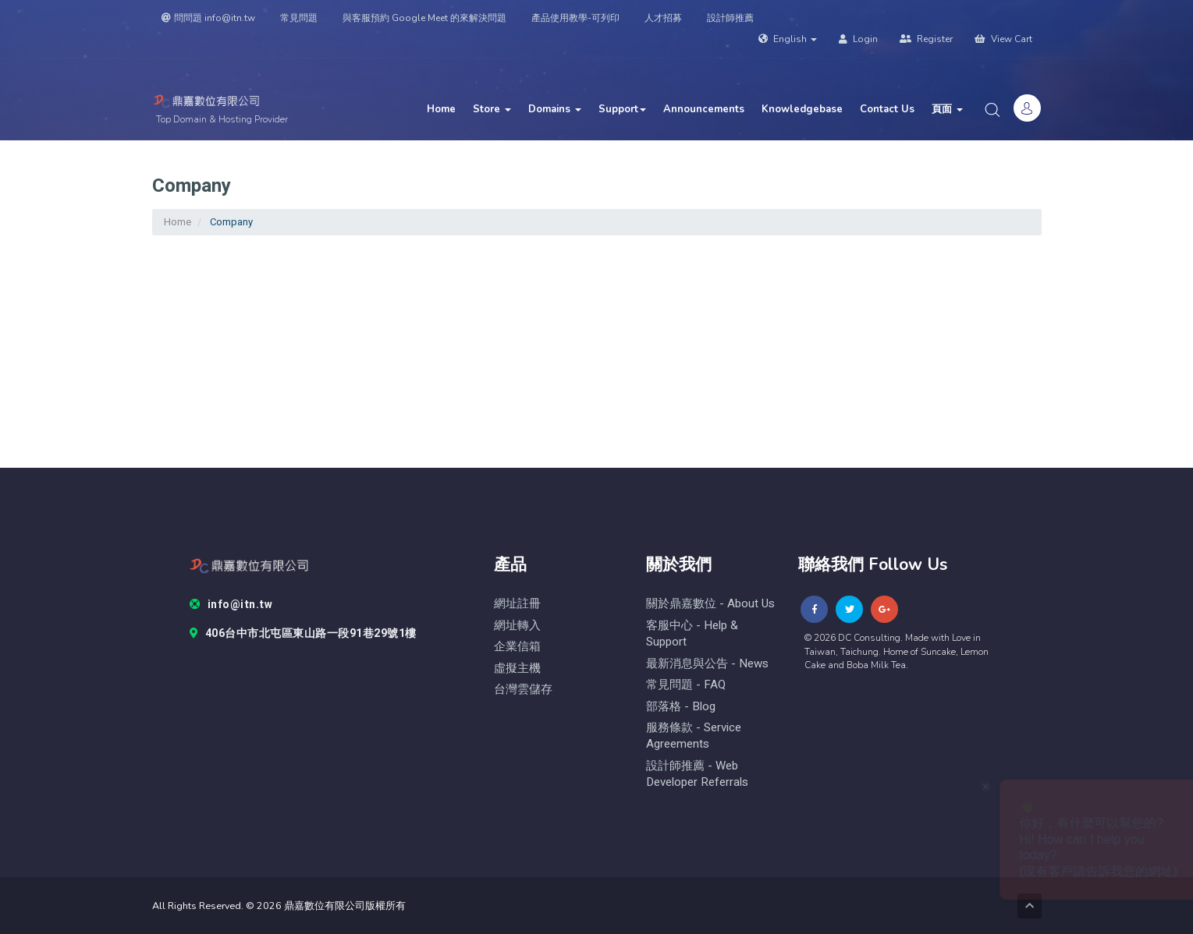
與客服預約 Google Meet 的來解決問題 (424, 18)
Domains (554, 109)
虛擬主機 (517, 668)
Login (858, 39)
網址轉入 (517, 625)
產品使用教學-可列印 (575, 18)
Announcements (703, 109)
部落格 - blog (680, 707)
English (787, 39)
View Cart (1003, 39)
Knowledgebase (802, 109)
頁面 (947, 109)
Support (622, 109)
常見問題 (299, 18)
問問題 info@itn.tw (208, 18)
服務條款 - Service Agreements (693, 736)
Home (441, 109)
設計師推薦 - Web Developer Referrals (697, 774)
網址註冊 (517, 604)
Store (492, 109)
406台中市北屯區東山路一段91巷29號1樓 (303, 634)
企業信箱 (517, 647)
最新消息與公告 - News (707, 664)
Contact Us (887, 109)
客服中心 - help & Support (692, 633)
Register (926, 39)
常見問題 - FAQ (686, 685)
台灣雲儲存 (523, 689)
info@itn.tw (231, 605)
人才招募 (663, 18)
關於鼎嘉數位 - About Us (710, 604)
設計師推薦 (730, 18)
